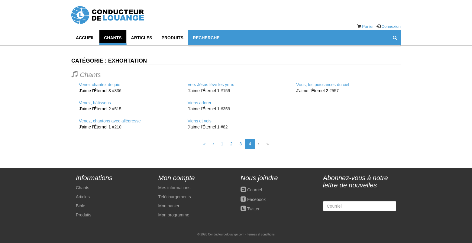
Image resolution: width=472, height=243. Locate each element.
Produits (172, 37)
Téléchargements (174, 196)
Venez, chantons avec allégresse (110, 120)
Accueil (85, 37)
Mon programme (173, 214)
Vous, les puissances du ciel (322, 84)
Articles (141, 37)
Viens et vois (200, 120)
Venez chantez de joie (99, 84)
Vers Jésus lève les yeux (211, 84)
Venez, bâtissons (95, 102)
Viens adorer (200, 102)
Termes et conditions (261, 234)
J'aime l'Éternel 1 (95, 127)
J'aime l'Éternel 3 (95, 90)
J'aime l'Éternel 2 (95, 108)
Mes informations (174, 187)
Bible (80, 205)
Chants (112, 37)
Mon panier (168, 205)
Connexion (391, 26)
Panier (368, 26)
